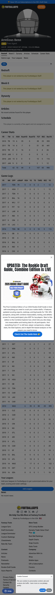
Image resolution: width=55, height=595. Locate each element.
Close (49, 590)
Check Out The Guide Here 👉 (27, 334)
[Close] (51, 576)
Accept (42, 590)
